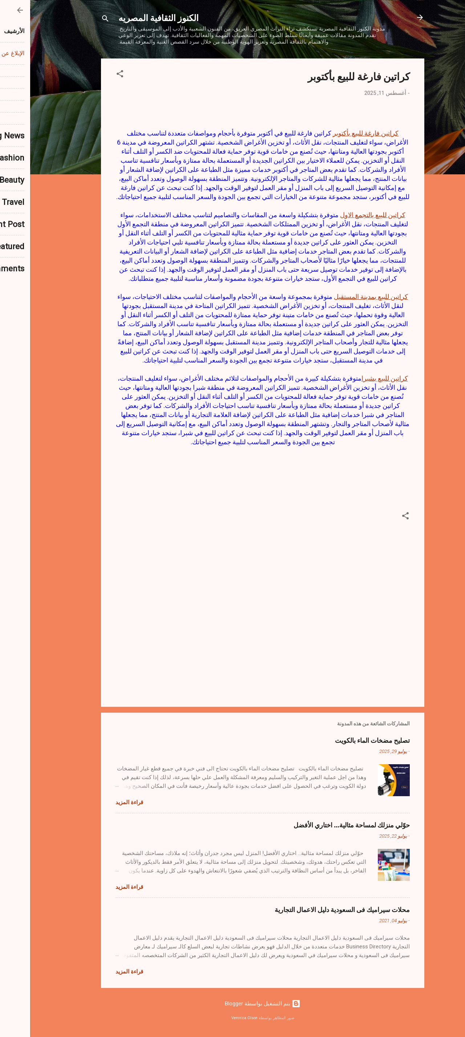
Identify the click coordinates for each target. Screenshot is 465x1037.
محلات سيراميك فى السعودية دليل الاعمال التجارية (312, 909)
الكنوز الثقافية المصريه (128, 17)
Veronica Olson (214, 1018)
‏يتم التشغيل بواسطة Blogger (232, 1003)
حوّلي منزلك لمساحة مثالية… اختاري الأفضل (321, 825)
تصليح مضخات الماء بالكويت (342, 740)
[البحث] (75, 20)
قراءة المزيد (99, 802)
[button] (89, 75)
